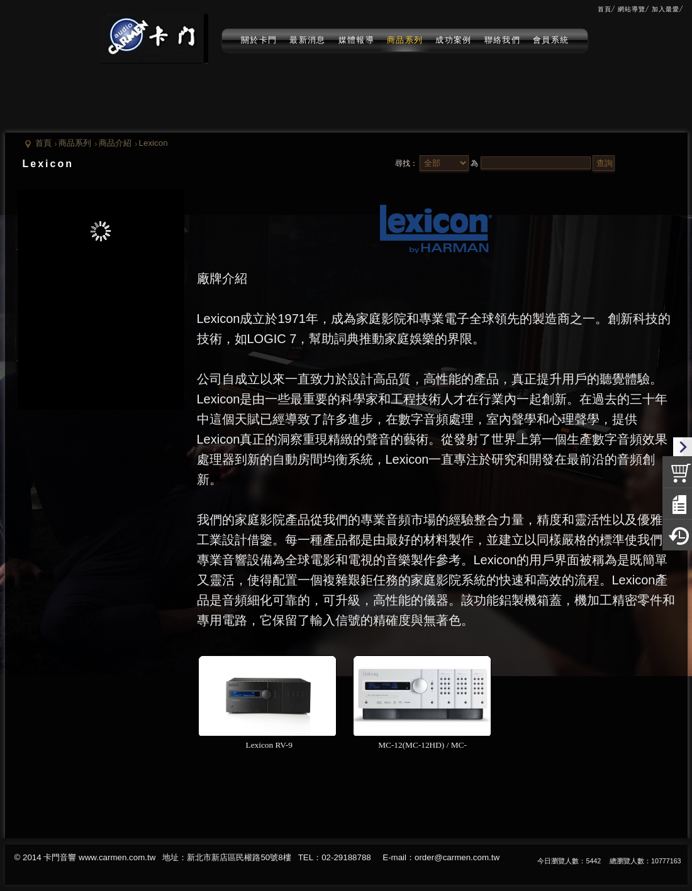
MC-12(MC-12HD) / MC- (422, 745)
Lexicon (153, 143)
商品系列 (75, 143)
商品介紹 (115, 143)
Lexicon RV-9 (268, 745)
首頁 (43, 143)
